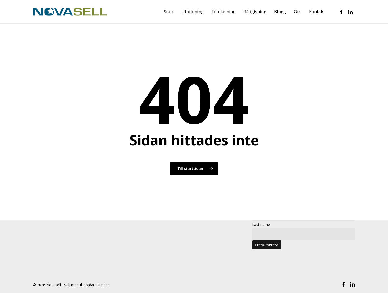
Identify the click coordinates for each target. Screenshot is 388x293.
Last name (261, 224)
